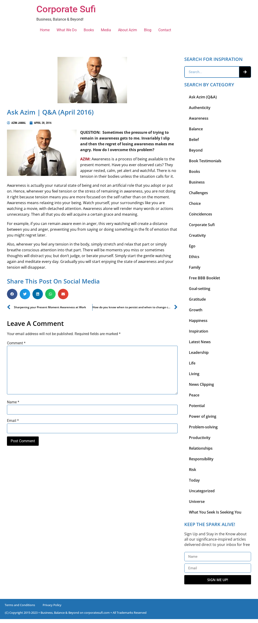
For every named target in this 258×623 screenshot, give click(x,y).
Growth (195, 309)
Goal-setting (199, 288)
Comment (16, 343)
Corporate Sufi (66, 9)
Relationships (201, 448)
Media (106, 30)
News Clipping (201, 384)
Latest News (200, 341)
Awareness (198, 118)
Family (195, 267)
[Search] (245, 72)
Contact (164, 30)
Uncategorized (202, 490)
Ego (192, 246)
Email (13, 421)
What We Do (67, 30)
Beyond (196, 150)
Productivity (199, 437)
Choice (195, 203)
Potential (197, 405)
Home (45, 30)
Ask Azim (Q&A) (203, 97)
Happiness (198, 320)
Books (89, 30)
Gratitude (197, 299)
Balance (196, 128)
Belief (194, 139)
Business (197, 182)
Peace (194, 395)
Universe (197, 501)
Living (194, 373)
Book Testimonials (205, 160)
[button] (12, 294)
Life (192, 363)
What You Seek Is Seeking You (215, 512)
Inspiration (198, 331)
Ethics (194, 256)
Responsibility (201, 458)
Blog (147, 30)
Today (194, 480)
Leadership (199, 352)
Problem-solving (203, 427)
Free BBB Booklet (204, 277)
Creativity (197, 235)
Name (13, 402)
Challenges (198, 192)
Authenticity (199, 107)
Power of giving (202, 416)
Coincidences (200, 214)
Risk (192, 469)
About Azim (127, 30)
